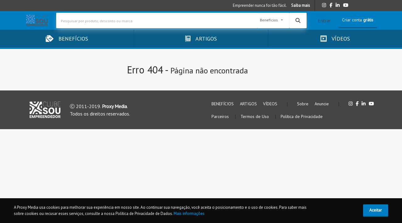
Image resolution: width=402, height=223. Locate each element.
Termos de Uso (255, 116)
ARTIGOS (248, 104)
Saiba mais (300, 5)
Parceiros (220, 116)
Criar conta (357, 20)
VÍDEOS (270, 104)
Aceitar (375, 210)
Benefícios (269, 20)
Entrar (324, 20)
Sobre (302, 104)
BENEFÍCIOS (222, 104)
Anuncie (322, 104)
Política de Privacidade (302, 116)
